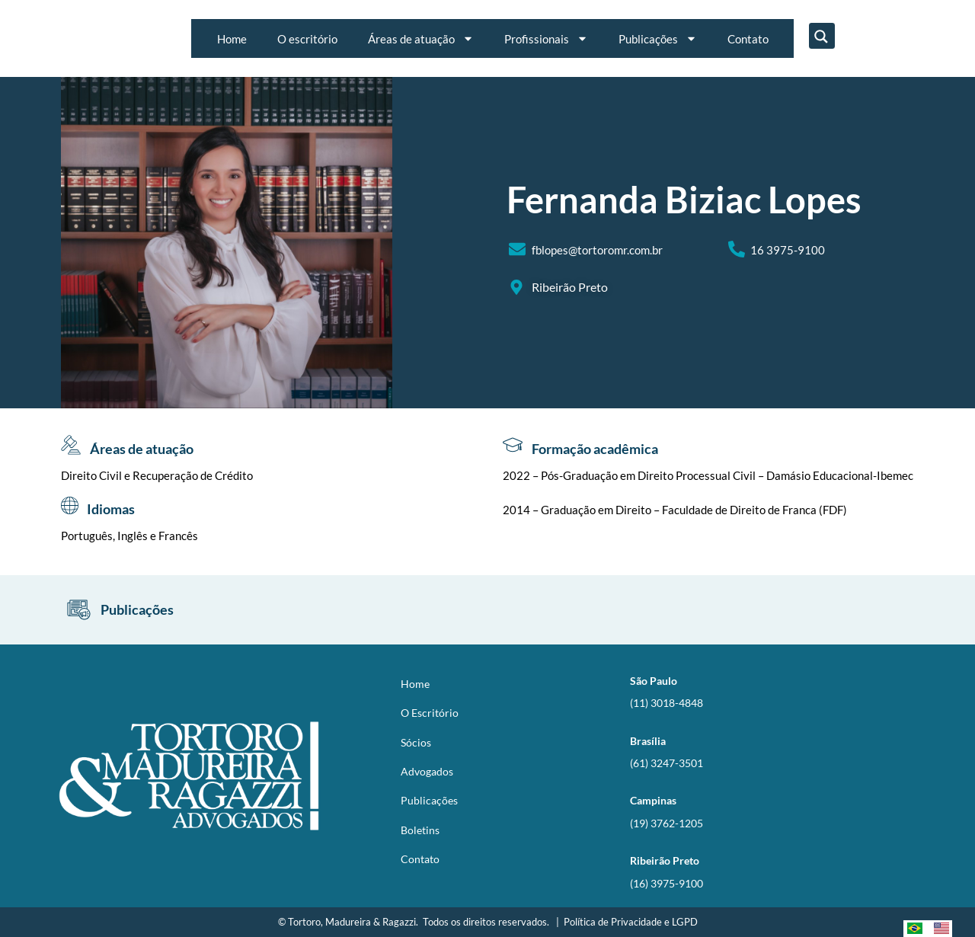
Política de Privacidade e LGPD (631, 922)
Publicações (658, 38)
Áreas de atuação (421, 38)
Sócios (416, 742)
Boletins (420, 829)
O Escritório (430, 712)
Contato (748, 39)
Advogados (427, 771)
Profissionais (546, 38)
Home (232, 39)
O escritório (307, 39)
